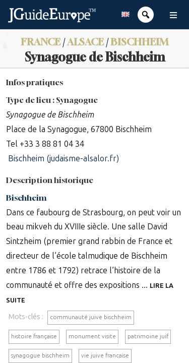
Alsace (85, 41)
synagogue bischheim (40, 355)
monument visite (92, 336)
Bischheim (139, 41)
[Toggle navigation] (173, 15)
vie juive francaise (105, 355)
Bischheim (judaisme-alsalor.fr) (63, 158)
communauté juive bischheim (91, 317)
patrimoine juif (148, 336)
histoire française (34, 336)
